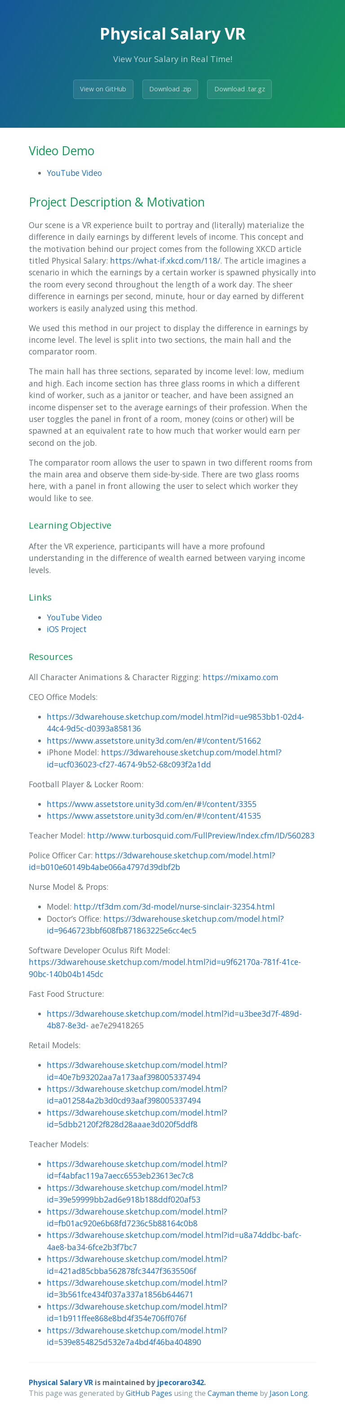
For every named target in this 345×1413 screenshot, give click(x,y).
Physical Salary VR (61, 1382)
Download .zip (170, 89)
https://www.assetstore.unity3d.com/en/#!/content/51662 (154, 740)
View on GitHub (103, 89)
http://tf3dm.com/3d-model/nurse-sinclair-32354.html (174, 906)
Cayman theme (233, 1393)
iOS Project (67, 629)
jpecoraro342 (180, 1382)
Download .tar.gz (239, 89)
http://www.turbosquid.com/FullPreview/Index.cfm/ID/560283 (200, 835)
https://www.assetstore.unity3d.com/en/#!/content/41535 (154, 815)
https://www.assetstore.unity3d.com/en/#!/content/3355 (152, 803)
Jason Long (289, 1393)
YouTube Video (74, 172)
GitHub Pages (149, 1393)
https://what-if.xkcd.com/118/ (165, 260)
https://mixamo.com (241, 677)
